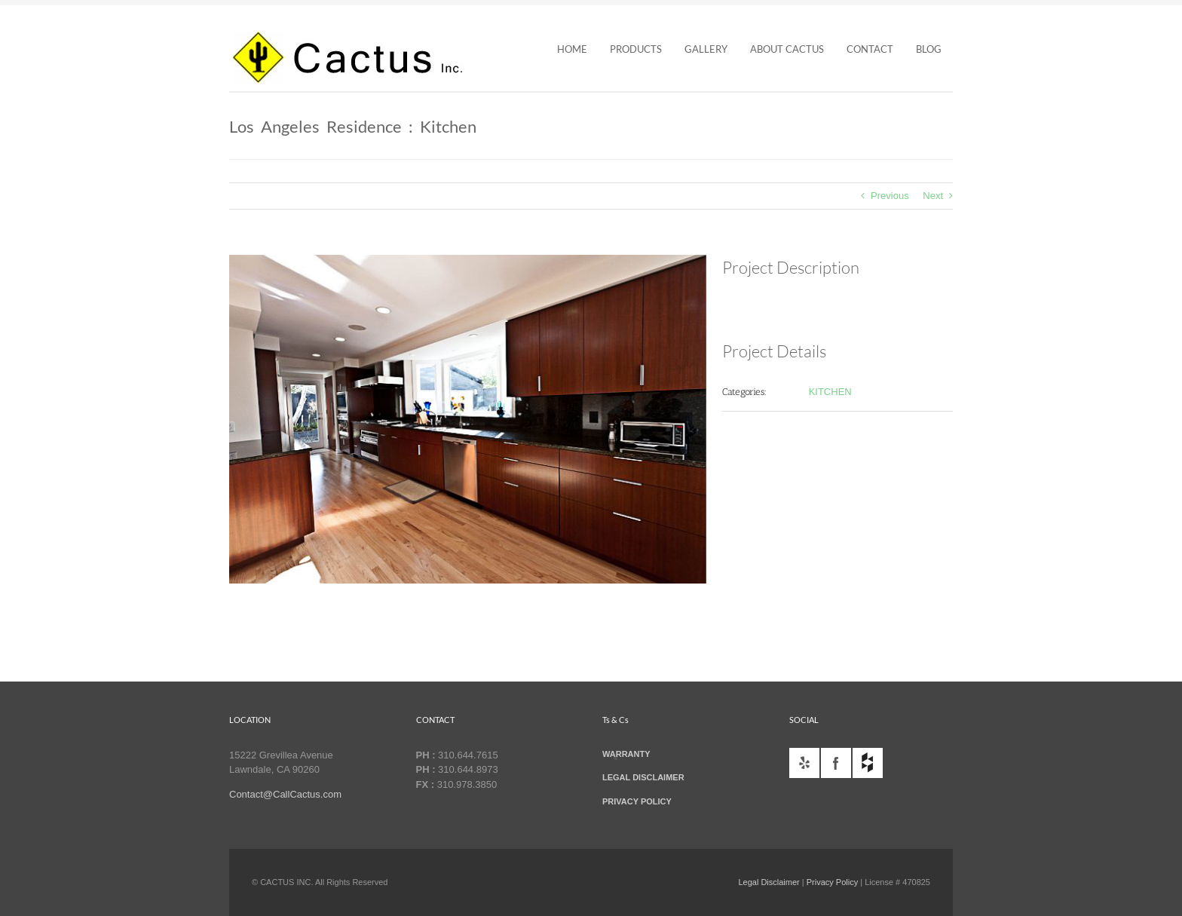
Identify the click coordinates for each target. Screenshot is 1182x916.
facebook (836, 763)
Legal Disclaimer (768, 882)
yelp (804, 763)
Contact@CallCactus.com (285, 794)
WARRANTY (626, 753)
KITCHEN (830, 391)
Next (933, 195)
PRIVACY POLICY (637, 801)
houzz (868, 763)
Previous (890, 195)
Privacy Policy (832, 882)
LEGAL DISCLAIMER (643, 777)
